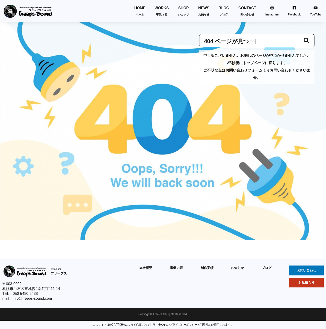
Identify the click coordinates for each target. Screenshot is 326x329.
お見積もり (306, 282)
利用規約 (205, 324)
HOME (139, 11)
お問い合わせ (306, 270)
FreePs (157, 314)
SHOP (183, 11)
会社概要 (145, 268)
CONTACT (247, 11)
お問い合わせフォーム (243, 70)
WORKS (162, 11)
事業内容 (176, 268)
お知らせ (237, 268)
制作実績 (207, 268)
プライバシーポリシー (183, 324)
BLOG (224, 11)
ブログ (266, 268)
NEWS (203, 11)
